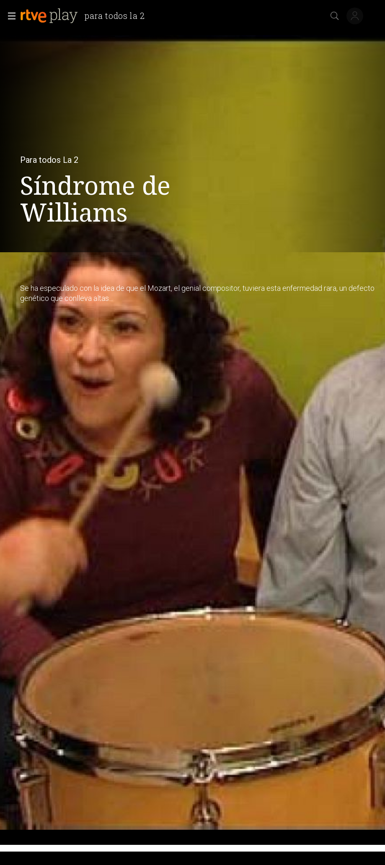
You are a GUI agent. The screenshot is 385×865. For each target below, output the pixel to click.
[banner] (86, 16)
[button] (9, 16)
